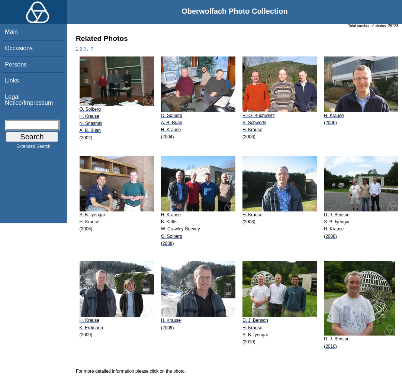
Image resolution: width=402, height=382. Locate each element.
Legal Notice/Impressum (29, 100)
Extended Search (33, 148)
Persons (16, 64)
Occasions (19, 48)
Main (11, 32)
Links (12, 80)
